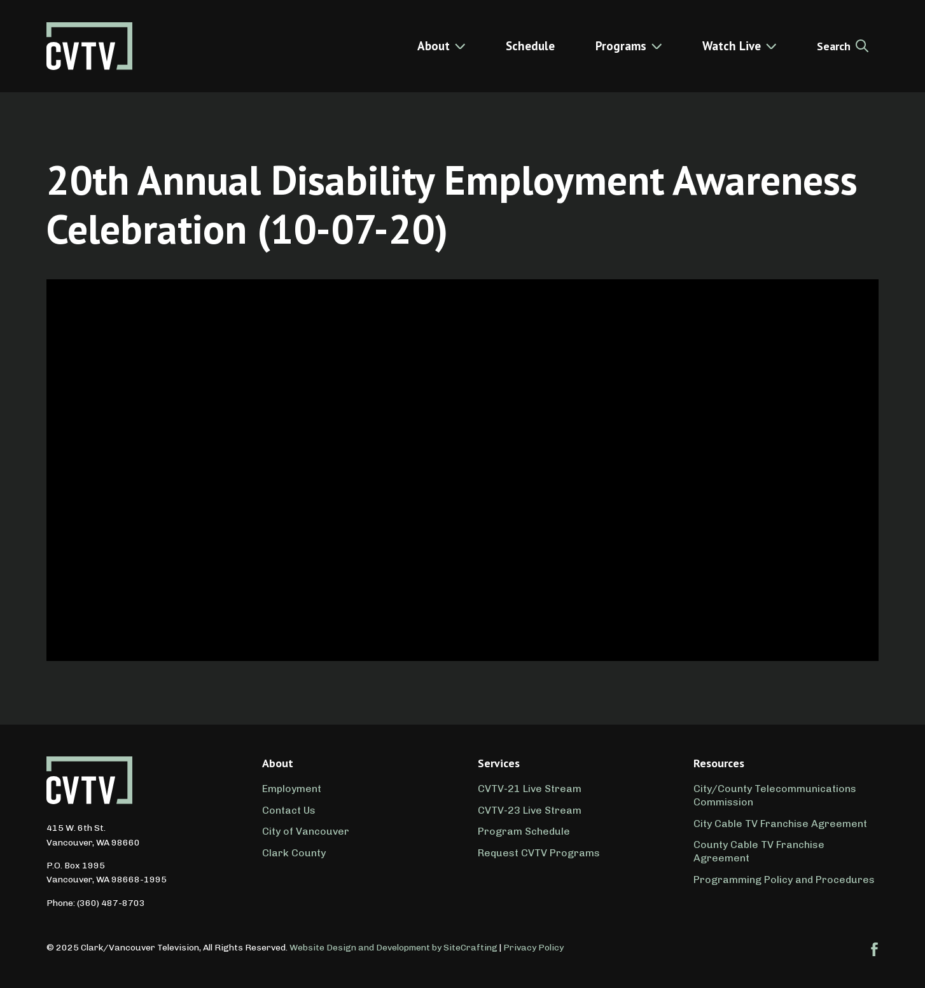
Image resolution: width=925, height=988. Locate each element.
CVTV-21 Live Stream (529, 789)
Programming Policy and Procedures (784, 879)
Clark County (294, 853)
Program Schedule (524, 831)
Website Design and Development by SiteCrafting (393, 947)
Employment (291, 789)
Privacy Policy (533, 947)
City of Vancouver (305, 831)
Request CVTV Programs (539, 853)
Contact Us (289, 810)
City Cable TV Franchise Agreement (780, 824)
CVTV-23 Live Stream (529, 810)
